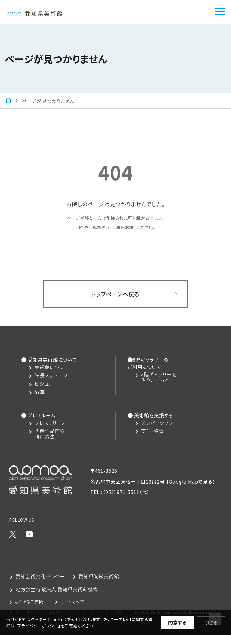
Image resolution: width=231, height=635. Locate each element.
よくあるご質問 (29, 602)
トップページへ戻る (115, 294)
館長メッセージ (51, 375)
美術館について (52, 367)
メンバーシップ (157, 423)
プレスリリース (50, 423)
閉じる (210, 622)
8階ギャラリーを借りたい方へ (158, 377)
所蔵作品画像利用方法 (50, 434)
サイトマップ (72, 602)
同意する (177, 622)
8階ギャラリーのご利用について (148, 363)
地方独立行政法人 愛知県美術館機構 (57, 589)
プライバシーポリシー (37, 626)
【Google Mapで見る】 (190, 481)
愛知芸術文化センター (40, 576)
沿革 (40, 392)
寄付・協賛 (152, 431)
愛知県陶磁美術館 (99, 576)
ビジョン (44, 384)
